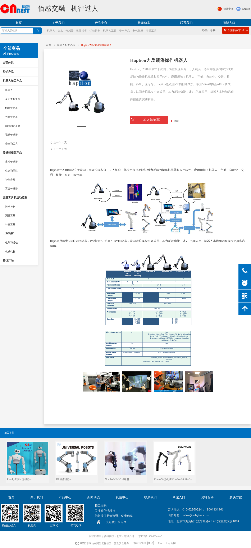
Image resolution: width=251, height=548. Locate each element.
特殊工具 (10, 224)
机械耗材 (10, 251)
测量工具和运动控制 (15, 197)
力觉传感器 (11, 116)
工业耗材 (8, 233)
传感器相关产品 (12, 152)
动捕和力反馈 (12, 125)
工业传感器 (11, 188)
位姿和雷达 (11, 170)
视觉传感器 (11, 134)
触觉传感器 (11, 107)
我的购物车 (234, 30)
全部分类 (8, 62)
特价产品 (8, 260)
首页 (48, 45)
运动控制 (10, 206)
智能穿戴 (10, 179)
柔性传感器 (11, 161)
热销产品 (8, 71)
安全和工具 (11, 143)
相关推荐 (9, 432)
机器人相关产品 (66, 45)
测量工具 (10, 215)
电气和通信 (11, 242)
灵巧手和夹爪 (12, 99)
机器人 (9, 90)
